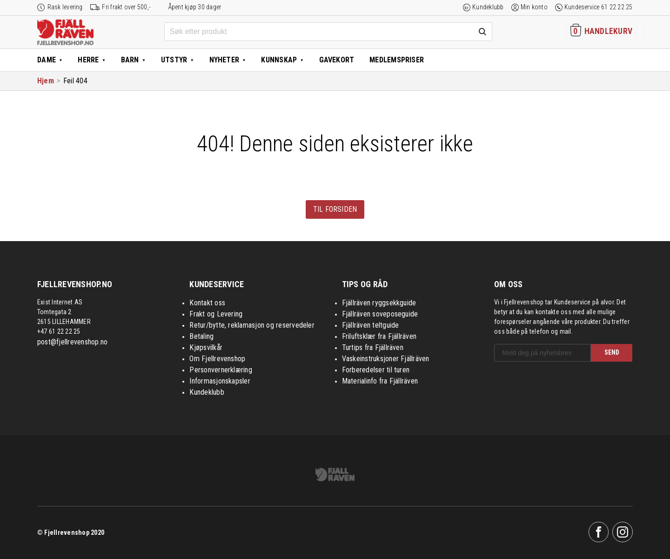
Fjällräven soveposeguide (380, 314)
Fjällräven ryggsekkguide (379, 302)
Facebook (599, 532)
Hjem (45, 80)
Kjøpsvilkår (205, 347)
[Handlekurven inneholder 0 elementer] (601, 31)
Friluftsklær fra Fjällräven (379, 336)
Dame (46, 59)
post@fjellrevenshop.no (72, 341)
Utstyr (174, 59)
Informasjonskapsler (219, 381)
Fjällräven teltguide (370, 325)
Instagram (622, 532)
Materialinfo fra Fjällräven (380, 381)
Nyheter (224, 59)
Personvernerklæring (220, 369)
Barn (130, 59)
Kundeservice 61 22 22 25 (598, 7)
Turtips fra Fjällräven (372, 347)
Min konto (534, 7)
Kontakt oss (207, 302)
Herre (88, 59)
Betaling (201, 336)
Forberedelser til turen (376, 369)
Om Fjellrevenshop (217, 358)
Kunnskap (279, 59)
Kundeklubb (487, 7)
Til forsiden (335, 209)
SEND (611, 352)
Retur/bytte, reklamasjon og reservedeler (252, 325)
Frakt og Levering (215, 314)
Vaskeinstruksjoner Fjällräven (385, 358)
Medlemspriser (396, 59)
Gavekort (337, 59)
